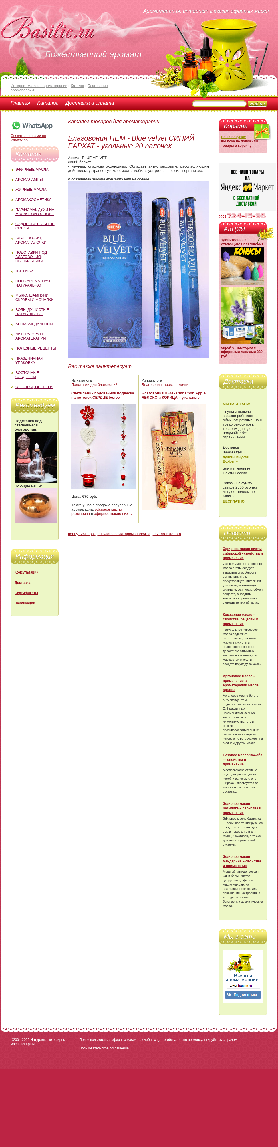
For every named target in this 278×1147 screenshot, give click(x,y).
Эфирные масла (32, 169)
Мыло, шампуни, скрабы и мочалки (34, 297)
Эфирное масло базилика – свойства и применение (242, 808)
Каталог (47, 103)
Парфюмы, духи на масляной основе (34, 211)
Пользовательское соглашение (104, 1048)
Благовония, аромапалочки (31, 240)
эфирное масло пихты (113, 513)
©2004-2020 (20, 1040)
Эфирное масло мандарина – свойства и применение (242, 861)
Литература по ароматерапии (30, 336)
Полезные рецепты (35, 348)
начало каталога (167, 534)
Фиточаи (24, 271)
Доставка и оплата (89, 103)
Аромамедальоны (34, 324)
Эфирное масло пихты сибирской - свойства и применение (243, 553)
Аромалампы (29, 179)
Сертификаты (26, 593)
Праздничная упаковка (29, 360)
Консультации (27, 572)
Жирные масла (31, 189)
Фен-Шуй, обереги (34, 387)
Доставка (22, 583)
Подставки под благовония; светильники (31, 256)
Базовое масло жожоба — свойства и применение (242, 759)
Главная (20, 103)
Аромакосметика (33, 199)
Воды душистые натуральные (32, 311)
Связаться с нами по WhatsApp (32, 135)
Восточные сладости (27, 374)
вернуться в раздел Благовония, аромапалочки (109, 534)
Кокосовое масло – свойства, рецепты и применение (240, 619)
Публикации (25, 603)
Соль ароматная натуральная (32, 283)
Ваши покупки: (233, 137)
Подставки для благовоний (94, 384)
